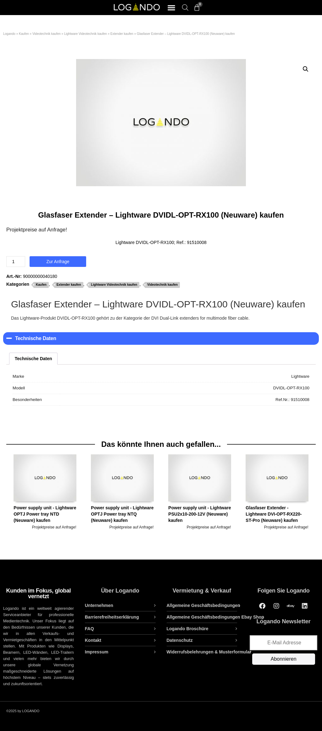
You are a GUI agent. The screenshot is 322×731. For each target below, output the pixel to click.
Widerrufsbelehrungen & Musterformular (209, 651)
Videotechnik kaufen (46, 33)
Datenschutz (180, 640)
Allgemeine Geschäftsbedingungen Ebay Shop (215, 617)
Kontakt (93, 640)
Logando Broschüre (187, 628)
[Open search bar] (185, 7)
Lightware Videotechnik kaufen (85, 33)
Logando (9, 33)
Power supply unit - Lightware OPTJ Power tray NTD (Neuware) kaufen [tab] (45, 492)
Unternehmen (99, 605)
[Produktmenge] (15, 261)
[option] (45, 503)
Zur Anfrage (57, 261)
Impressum (96, 651)
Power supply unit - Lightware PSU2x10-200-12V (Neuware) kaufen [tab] (199, 492)
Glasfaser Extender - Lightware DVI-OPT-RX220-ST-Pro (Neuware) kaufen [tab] (277, 492)
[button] (171, 8)
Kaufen (24, 33)
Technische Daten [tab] (33, 358)
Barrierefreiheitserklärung (112, 617)
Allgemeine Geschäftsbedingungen (203, 605)
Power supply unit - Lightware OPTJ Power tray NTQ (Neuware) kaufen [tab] (122, 492)
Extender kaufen (121, 33)
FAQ (89, 628)
